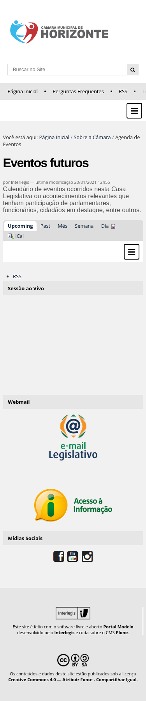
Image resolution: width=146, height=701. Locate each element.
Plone (122, 632)
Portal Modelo (118, 627)
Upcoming (20, 225)
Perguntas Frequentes (78, 91)
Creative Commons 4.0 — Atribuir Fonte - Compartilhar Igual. (73, 679)
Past (45, 225)
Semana (84, 225)
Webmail (19, 401)
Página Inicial (22, 91)
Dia (105, 225)
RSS (123, 91)
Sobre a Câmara (92, 137)
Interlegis (64, 632)
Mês (62, 225)
